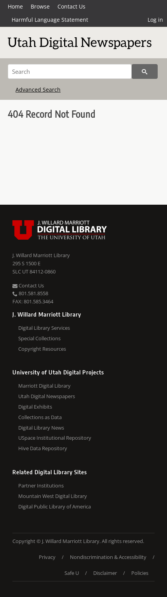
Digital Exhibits (35, 406)
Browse (40, 6)
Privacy (47, 556)
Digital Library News (41, 427)
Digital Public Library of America (54, 506)
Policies (139, 572)
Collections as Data (40, 417)
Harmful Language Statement (50, 19)
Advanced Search (38, 89)
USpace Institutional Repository (54, 437)
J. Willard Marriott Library (41, 255)
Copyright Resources (42, 348)
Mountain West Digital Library (52, 496)
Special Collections (39, 338)
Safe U (71, 572)
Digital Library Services (44, 327)
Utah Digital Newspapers (46, 396)
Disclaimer (105, 572)
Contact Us (71, 6)
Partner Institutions (41, 485)
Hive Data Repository (42, 448)
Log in (155, 19)
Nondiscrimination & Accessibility (108, 556)
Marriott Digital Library (44, 385)
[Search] (70, 71)
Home (15, 6)
